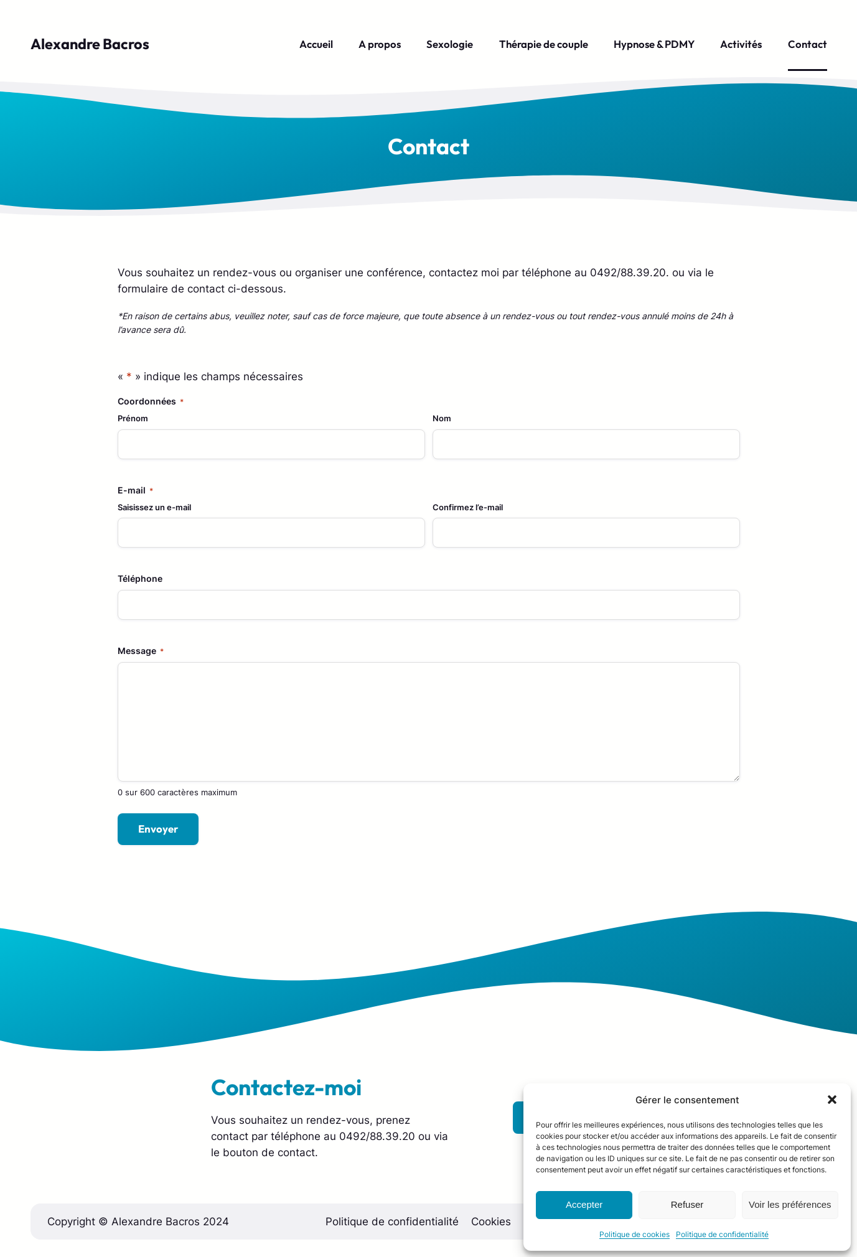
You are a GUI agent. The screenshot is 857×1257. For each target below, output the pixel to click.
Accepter (584, 1204)
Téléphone (140, 578)
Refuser (687, 1204)
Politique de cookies (634, 1234)
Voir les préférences (790, 1204)
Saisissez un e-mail (154, 507)
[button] (832, 1099)
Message (141, 651)
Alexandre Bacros (89, 44)
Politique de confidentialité (722, 1234)
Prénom (133, 418)
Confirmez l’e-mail (468, 507)
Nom (442, 418)
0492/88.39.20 (377, 1136)
